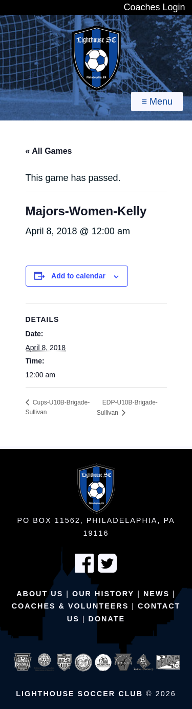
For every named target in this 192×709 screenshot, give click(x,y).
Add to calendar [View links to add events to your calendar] (78, 276)
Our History (103, 594)
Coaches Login (154, 7)
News (156, 594)
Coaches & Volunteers (70, 606)
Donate (107, 619)
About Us (39, 594)
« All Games (49, 151)
